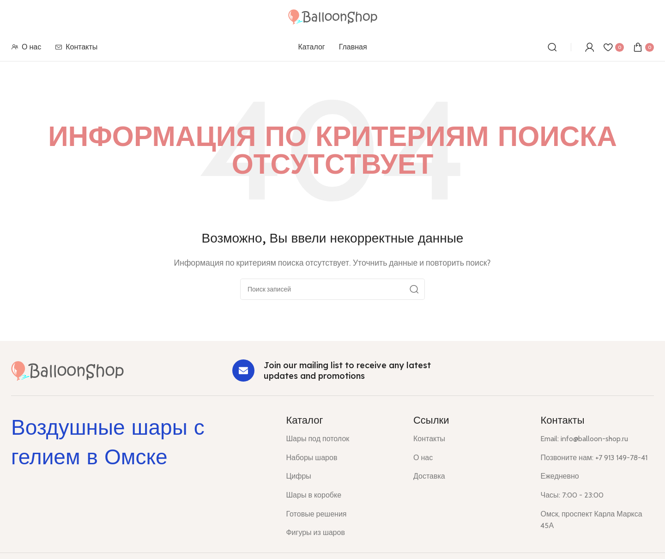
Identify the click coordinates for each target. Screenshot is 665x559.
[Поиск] (552, 47)
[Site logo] (332, 16)
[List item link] (342, 439)
